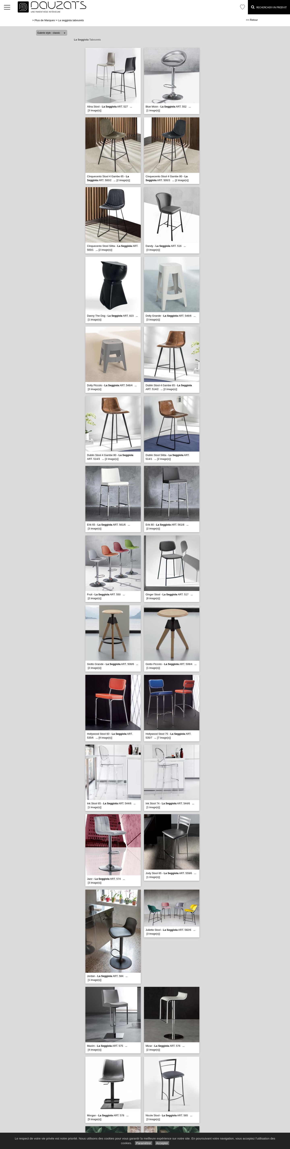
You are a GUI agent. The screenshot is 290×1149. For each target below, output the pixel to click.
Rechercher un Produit (269, 7)
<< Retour (252, 19)
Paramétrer (143, 1143)
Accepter (162, 1143)
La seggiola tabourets (71, 20)
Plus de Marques (45, 20)
